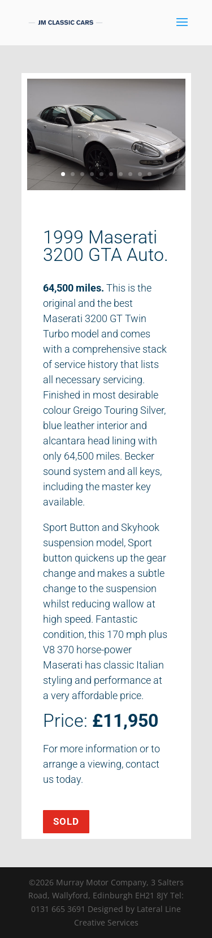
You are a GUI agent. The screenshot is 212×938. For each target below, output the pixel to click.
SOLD (66, 821)
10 (150, 174)
